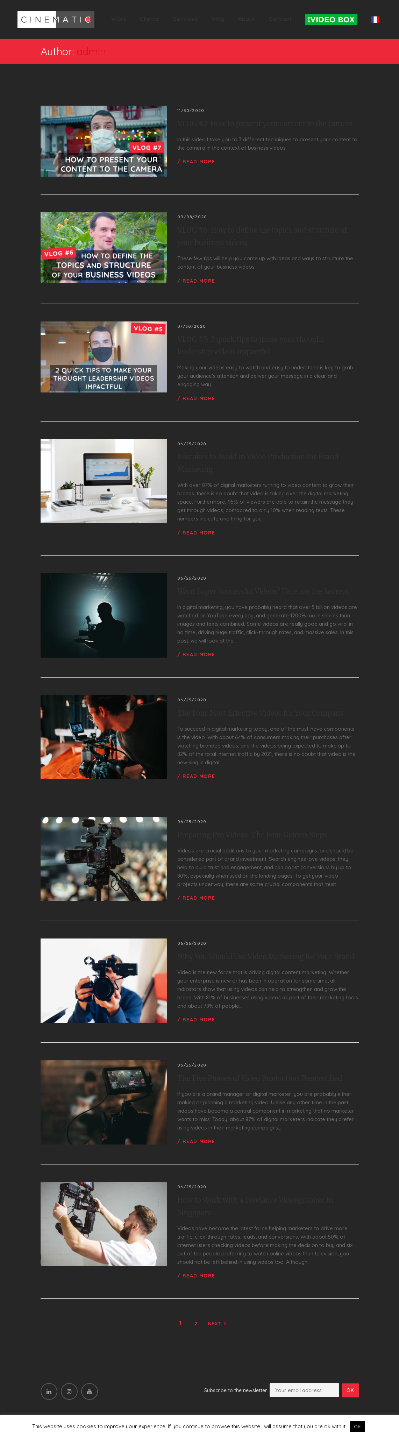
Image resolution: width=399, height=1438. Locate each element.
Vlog (218, 18)
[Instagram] (69, 1391)
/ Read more (196, 161)
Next (214, 1323)
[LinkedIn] (49, 1391)
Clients (149, 18)
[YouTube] (89, 1391)
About (246, 18)
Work (118, 18)
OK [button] (357, 1426)
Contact (280, 18)
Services (185, 18)
